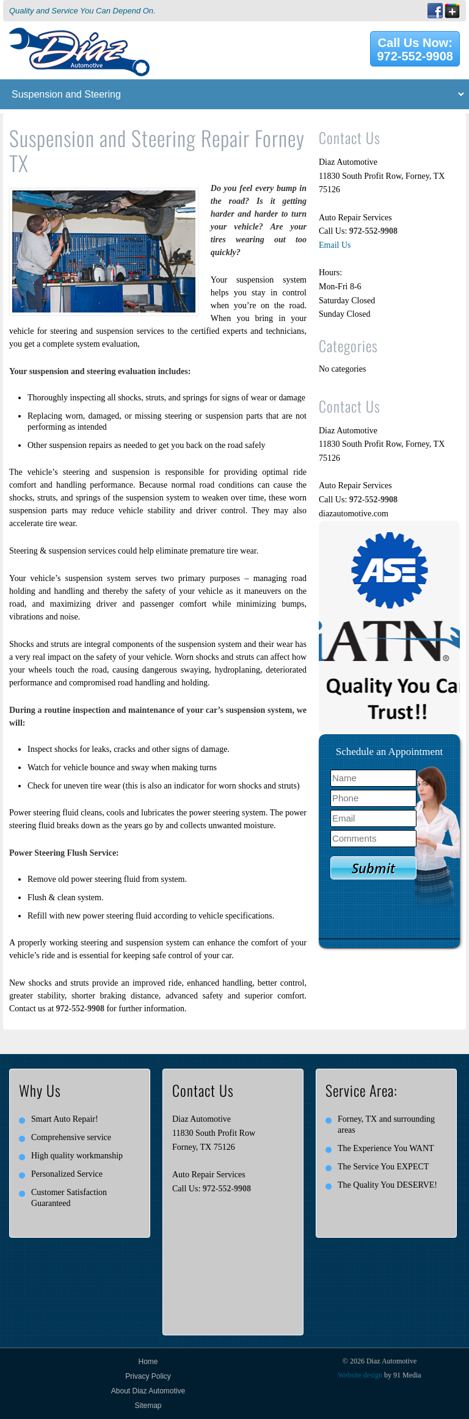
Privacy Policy (148, 1376)
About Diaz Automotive (148, 1391)
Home (148, 1361)
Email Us (335, 245)
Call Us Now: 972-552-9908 (415, 49)
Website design (360, 1375)
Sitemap (147, 1405)
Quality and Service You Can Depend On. (82, 10)
